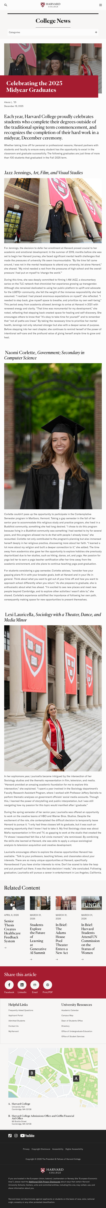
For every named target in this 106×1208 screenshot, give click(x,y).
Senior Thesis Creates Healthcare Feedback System (14, 923)
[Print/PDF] (47, 984)
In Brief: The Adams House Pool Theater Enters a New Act (66, 928)
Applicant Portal (15, 1015)
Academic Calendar (70, 1010)
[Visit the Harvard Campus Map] (53, 1077)
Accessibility (57, 1149)
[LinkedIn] (22, 984)
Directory (65, 1026)
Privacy (26, 1149)
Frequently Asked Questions (20, 1010)
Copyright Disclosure (41, 1149)
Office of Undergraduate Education (76, 1031)
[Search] (7, 5)
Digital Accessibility (74, 1149)
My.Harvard (13, 1031)
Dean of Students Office (72, 1020)
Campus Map (67, 1015)
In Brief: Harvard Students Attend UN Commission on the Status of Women (91, 928)
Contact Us (13, 1026)
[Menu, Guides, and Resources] (99, 5)
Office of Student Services (72, 1036)
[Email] (34, 984)
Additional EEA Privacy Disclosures (44, 1181)
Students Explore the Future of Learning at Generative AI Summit (40, 928)
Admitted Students (16, 1020)
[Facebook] (9, 984)
